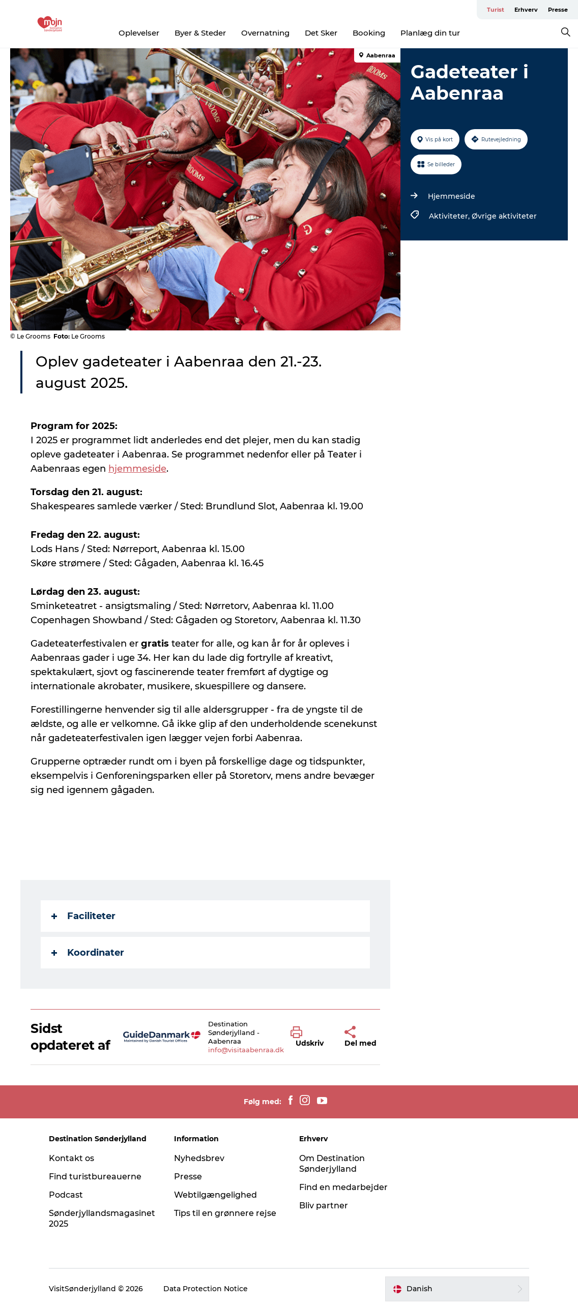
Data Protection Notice (205, 1288)
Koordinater (87, 952)
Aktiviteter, (450, 216)
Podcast (66, 1195)
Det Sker (321, 33)
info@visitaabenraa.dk (246, 1050)
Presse (558, 9)
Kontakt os (71, 1158)
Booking (369, 33)
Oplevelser (139, 33)
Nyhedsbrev (199, 1158)
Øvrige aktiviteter (504, 216)
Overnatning (265, 33)
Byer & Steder (200, 33)
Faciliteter (83, 916)
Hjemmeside (451, 196)
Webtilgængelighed (215, 1195)
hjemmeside (137, 468)
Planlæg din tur (430, 33)
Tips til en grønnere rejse (225, 1213)
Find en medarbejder (343, 1187)
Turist (495, 9)
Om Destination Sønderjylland (332, 1163)
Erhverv (526, 9)
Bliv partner (323, 1205)
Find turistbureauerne (95, 1176)
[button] (310, 1037)
